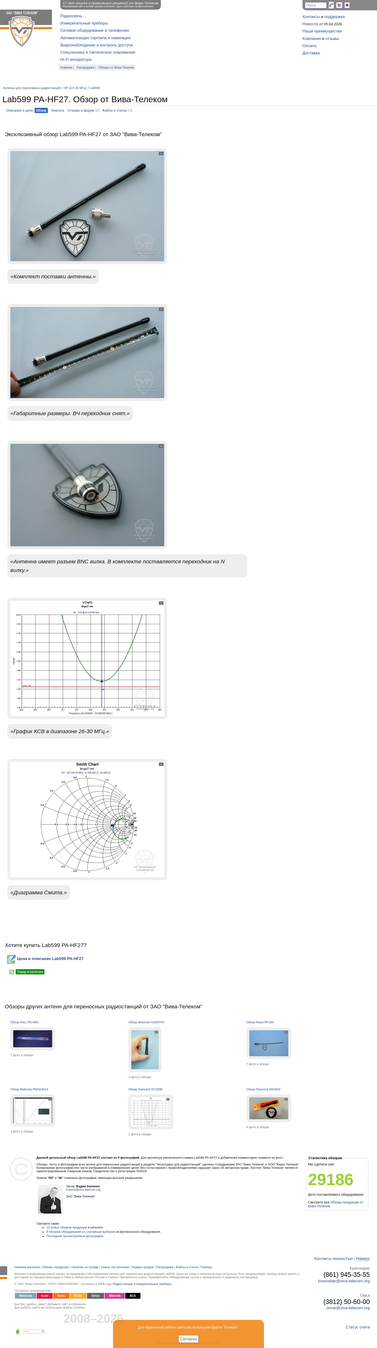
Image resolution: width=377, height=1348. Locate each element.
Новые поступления (115, 1267)
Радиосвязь (71, 16)
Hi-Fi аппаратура (76, 59)
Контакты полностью (333, 1258)
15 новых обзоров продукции (66, 1227)
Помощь (206, 1267)
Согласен (188, 1339)
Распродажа (85, 67)
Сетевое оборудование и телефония (94, 30)
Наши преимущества (322, 31)
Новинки (66, 67)
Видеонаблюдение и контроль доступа (96, 45)
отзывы (332, 38)
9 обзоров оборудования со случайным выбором (80, 1232)
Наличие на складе (85, 1267)
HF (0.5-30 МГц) (75, 88)
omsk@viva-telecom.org (348, 1308)
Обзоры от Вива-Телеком (116, 67)
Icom (44, 1295)
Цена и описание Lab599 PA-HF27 (45, 958)
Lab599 (95, 88)
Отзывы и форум (81, 110)
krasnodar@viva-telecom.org (344, 1281)
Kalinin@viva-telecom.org (83, 1189)
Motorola (25, 1295)
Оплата (309, 46)
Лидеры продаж (143, 1267)
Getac (95, 1295)
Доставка (311, 53)
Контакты (311, 16)
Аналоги (57, 110)
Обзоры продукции (56, 1267)
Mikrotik (114, 1295)
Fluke (78, 1295)
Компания (311, 38)
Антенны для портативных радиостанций (32, 88)
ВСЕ (133, 1295)
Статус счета (358, 1327)
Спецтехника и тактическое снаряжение (97, 52)
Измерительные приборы (84, 23)
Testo (61, 1295)
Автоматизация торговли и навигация (95, 38)
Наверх (363, 1258)
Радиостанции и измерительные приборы (142, 1284)
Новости (310, 24)
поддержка (334, 16)
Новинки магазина (27, 1267)
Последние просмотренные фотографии (74, 1236)
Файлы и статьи (114, 110)
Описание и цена (19, 110)
